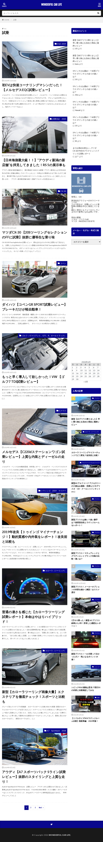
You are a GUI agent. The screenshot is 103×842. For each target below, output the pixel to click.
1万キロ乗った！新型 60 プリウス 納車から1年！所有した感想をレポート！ (86, 623)
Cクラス (62, 410)
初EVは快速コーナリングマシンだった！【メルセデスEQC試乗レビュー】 (32, 87)
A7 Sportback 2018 (56, 731)
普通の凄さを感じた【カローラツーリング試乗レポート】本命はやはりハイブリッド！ (33, 616)
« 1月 (86, 382)
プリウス (97, 398)
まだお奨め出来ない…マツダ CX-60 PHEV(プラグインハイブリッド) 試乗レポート (86, 151)
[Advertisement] (86, 303)
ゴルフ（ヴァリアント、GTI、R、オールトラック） (44, 335)
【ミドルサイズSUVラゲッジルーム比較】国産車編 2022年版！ (85, 719)
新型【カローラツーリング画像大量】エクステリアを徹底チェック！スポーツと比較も (33, 696)
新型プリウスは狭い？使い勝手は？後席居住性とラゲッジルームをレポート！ (85, 522)
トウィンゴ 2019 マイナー (53, 491)
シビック (97, 667)
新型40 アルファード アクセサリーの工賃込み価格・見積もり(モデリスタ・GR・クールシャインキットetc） (86, 487)
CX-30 (63, 191)
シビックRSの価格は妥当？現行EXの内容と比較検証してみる (85, 688)
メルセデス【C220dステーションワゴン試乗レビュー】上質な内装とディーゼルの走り (33, 456)
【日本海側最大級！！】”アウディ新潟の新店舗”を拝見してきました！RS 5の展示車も (34, 162)
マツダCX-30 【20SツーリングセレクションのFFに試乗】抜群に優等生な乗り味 (34, 234)
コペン (63, 263)
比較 (98, 697)
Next (40, 808)
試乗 (14, 20)
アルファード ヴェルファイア (91, 462)
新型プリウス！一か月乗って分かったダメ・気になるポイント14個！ (85, 657)
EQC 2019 (61, 44)
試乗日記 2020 (59, 119)
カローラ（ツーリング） (55, 570)
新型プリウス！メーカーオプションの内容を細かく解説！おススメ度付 (85, 589)
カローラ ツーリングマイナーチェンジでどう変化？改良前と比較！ (85, 453)
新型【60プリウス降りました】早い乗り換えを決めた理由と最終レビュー (86, 43)
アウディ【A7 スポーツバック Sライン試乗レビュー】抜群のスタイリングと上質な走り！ (34, 776)
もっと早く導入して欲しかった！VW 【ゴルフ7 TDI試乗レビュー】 (33, 379)
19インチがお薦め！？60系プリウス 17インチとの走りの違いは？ (86, 74)
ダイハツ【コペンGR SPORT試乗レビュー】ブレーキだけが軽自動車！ (34, 306)
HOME (6, 20)
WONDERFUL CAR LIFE (51, 4)
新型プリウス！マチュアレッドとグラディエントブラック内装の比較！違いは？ (85, 556)
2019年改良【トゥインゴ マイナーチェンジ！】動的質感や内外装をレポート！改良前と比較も (34, 536)
